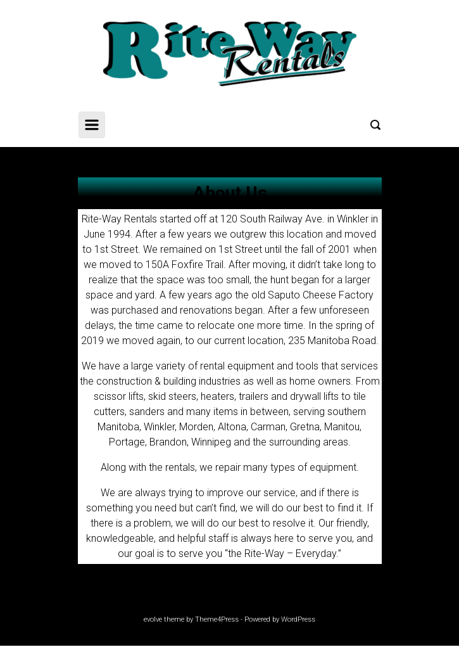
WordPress (298, 619)
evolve (153, 619)
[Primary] (92, 125)
